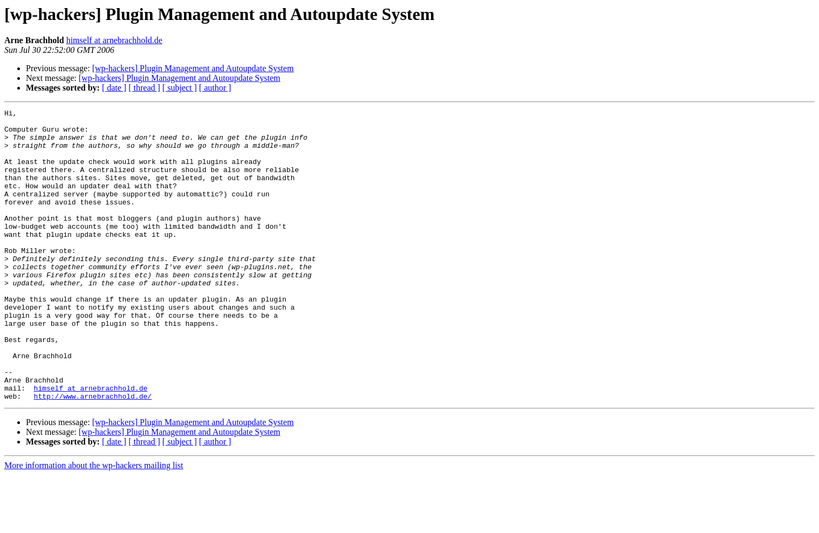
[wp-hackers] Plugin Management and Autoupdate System (193, 68)
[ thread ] (144, 87)
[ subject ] (179, 87)
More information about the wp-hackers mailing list (93, 523)
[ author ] (215, 87)
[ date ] (114, 87)
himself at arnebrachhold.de (114, 40)
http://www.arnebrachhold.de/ (93, 454)
